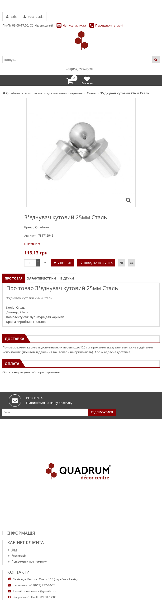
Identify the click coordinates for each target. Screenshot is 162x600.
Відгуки (67, 278)
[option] (81, 152)
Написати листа (74, 25)
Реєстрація (17, 556)
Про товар (14, 278)
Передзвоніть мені (109, 25)
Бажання (87, 80)
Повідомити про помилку (27, 561)
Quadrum (42, 227)
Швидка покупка (98, 263)
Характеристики (41, 278)
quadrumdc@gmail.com (40, 591)
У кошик (64, 263)
